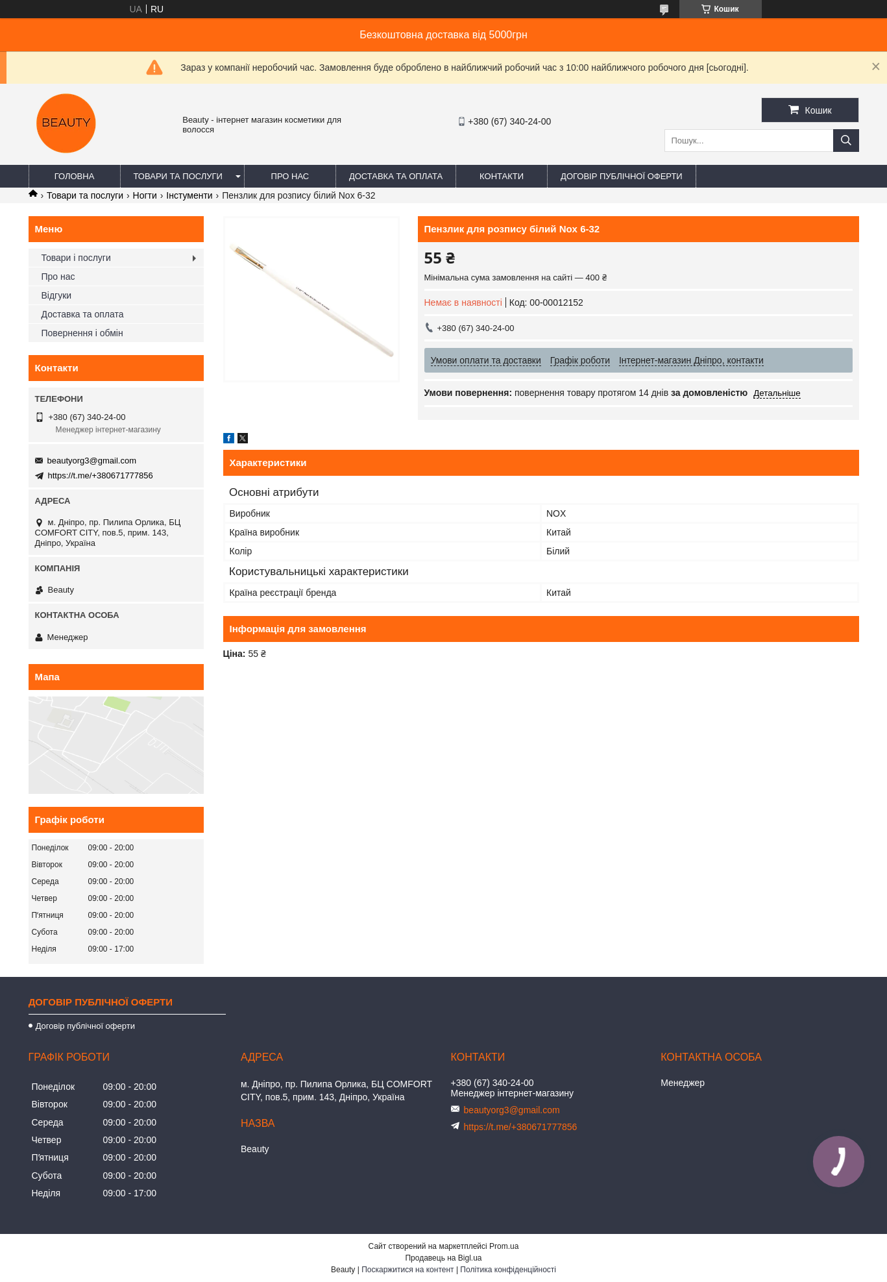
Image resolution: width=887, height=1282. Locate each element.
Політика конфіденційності (508, 1269)
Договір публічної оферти (622, 176)
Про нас (290, 176)
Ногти (145, 195)
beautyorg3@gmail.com (91, 460)
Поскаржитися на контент (407, 1269)
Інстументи (189, 195)
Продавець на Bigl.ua (443, 1258)
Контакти (502, 176)
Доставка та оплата (396, 176)
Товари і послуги (76, 258)
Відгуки (57, 295)
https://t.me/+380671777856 (100, 475)
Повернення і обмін (82, 333)
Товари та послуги (178, 176)
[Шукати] (846, 140)
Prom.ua (503, 1246)
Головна (75, 176)
